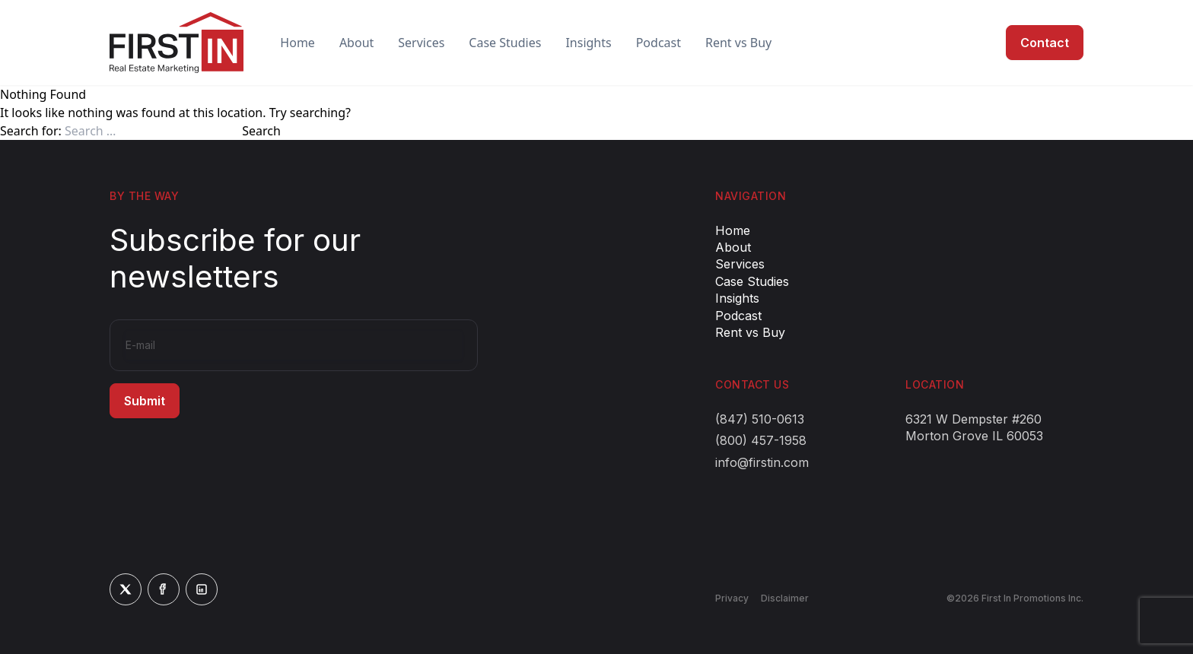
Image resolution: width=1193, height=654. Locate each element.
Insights (588, 42)
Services (421, 42)
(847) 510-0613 (759, 419)
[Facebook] (164, 589)
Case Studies (505, 42)
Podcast (658, 42)
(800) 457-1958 (760, 440)
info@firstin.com (762, 462)
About (356, 42)
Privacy (732, 598)
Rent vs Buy (738, 42)
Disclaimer (785, 598)
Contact (1044, 42)
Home (297, 42)
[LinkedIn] (202, 589)
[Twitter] (126, 589)
